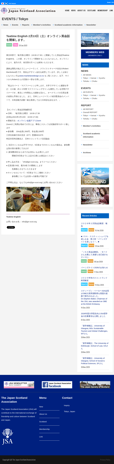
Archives (87, 152)
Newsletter (91, 25)
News (73, 10)
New (41, 407)
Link (111, 10)
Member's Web (110, 2)
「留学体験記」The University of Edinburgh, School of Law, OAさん (94, 346)
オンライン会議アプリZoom (29, 121)
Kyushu (102, 78)
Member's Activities (42, 25)
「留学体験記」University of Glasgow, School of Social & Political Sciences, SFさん (93, 360)
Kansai (93, 78)
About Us (81, 10)
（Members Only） (94, 54)
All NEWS (87, 75)
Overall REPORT (90, 112)
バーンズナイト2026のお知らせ (94, 267)
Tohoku (86, 81)
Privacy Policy (105, 459)
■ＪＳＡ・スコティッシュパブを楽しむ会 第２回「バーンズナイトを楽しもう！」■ (94, 239)
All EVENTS (88, 92)
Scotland (91, 10)
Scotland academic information (69, 25)
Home (67, 10)
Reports (25, 25)
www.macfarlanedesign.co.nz (31, 76)
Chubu (94, 81)
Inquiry (67, 405)
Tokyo (85, 78)
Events (15, 25)
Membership (103, 10)
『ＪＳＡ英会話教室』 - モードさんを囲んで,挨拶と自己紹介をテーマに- (94, 254)
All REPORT (88, 109)
